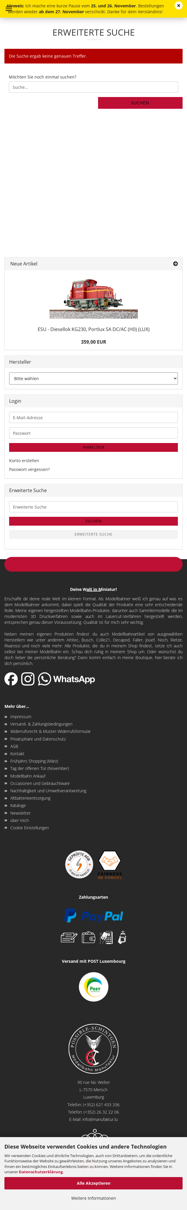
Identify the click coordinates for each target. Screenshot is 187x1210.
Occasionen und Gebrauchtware (40, 783)
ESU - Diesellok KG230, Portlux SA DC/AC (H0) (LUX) (94, 329)
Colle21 (103, 640)
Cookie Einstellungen (29, 827)
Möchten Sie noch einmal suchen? (42, 77)
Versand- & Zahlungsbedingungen (41, 724)
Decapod (121, 640)
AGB (14, 746)
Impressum (20, 716)
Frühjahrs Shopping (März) (34, 761)
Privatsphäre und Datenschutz (38, 739)
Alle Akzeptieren (93, 1183)
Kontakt (17, 753)
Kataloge (18, 805)
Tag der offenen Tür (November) (39, 768)
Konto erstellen (24, 460)
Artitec (73, 640)
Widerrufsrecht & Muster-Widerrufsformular (50, 731)
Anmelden (94, 447)
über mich (19, 820)
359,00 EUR (93, 342)
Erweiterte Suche (93, 534)
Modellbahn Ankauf (27, 776)
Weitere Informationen (93, 1198)
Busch (87, 640)
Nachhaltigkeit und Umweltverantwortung (48, 790)
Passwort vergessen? (29, 469)
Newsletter (20, 813)
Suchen (140, 103)
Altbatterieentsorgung (30, 798)
